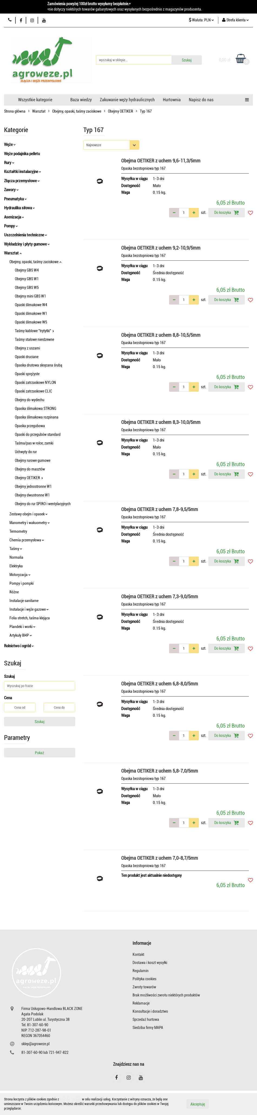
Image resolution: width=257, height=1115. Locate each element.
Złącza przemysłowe (22, 180)
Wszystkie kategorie (35, 99)
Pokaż (39, 753)
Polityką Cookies (70, 1099)
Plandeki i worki (22, 626)
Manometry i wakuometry (29, 523)
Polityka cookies (144, 979)
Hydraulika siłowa (19, 207)
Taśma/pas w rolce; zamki (34, 443)
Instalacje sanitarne (23, 601)
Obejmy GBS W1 (27, 279)
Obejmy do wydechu (29, 400)
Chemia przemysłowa (26, 540)
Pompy (11, 226)
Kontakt (138, 954)
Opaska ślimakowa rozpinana (36, 417)
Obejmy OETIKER (29, 478)
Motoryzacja (20, 575)
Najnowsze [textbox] (93, 145)
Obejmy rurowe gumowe (32, 460)
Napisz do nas (201, 99)
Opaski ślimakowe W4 (31, 305)
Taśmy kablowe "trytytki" (34, 331)
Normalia (16, 557)
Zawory (11, 189)
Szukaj (39, 722)
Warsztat (13, 253)
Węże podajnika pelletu (22, 153)
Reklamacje (141, 1003)
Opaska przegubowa (30, 426)
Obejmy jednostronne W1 (33, 486)
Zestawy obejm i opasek (28, 514)
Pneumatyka (15, 199)
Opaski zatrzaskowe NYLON (35, 382)
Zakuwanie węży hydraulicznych (127, 99)
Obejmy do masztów (30, 469)
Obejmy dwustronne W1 (32, 495)
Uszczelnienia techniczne (25, 235)
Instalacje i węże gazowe (29, 609)
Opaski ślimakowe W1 (31, 313)
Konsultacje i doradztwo (150, 1011)
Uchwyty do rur (26, 452)
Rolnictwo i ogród (19, 645)
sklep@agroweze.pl (35, 1044)
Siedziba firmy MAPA (148, 1027)
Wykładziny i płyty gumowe (27, 244)
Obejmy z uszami (27, 348)
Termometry (18, 531)
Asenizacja (14, 217)
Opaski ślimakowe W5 (31, 322)
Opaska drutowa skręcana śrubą (38, 365)
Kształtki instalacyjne (22, 171)
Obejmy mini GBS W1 (30, 296)
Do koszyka (226, 212)
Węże (10, 144)
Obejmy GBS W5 (27, 287)
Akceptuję (197, 1104)
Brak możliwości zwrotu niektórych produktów (166, 995)
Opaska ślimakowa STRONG (35, 408)
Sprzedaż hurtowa (146, 1019)
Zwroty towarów (144, 987)
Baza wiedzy (81, 99)
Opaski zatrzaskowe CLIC (33, 391)
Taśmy (15, 549)
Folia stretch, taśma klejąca (29, 618)
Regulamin (141, 971)
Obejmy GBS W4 (27, 270)
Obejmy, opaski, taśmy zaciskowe (35, 262)
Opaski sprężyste (27, 374)
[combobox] (111, 145)
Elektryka (16, 566)
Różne (14, 592)
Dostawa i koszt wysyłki (150, 962)
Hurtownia (172, 99)
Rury (9, 162)
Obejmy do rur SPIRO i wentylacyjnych (43, 504)
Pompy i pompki (21, 583)
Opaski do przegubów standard (38, 434)
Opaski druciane (26, 357)
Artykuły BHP (20, 635)
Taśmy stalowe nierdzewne (34, 339)
